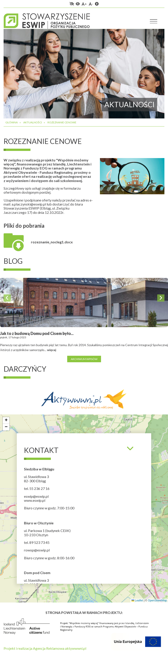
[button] (6, 420)
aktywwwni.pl (75, 648)
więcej (51, 350)
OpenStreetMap (157, 600)
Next (160, 298)
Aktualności (32, 122)
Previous (7, 298)
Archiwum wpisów (84, 358)
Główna (11, 122)
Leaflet (137, 600)
